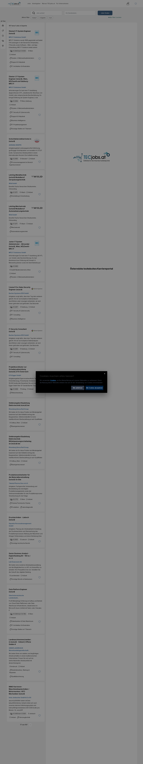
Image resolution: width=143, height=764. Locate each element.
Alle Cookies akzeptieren (94, 388)
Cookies (53, 380)
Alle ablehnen (78, 388)
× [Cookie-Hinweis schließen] (104, 373)
